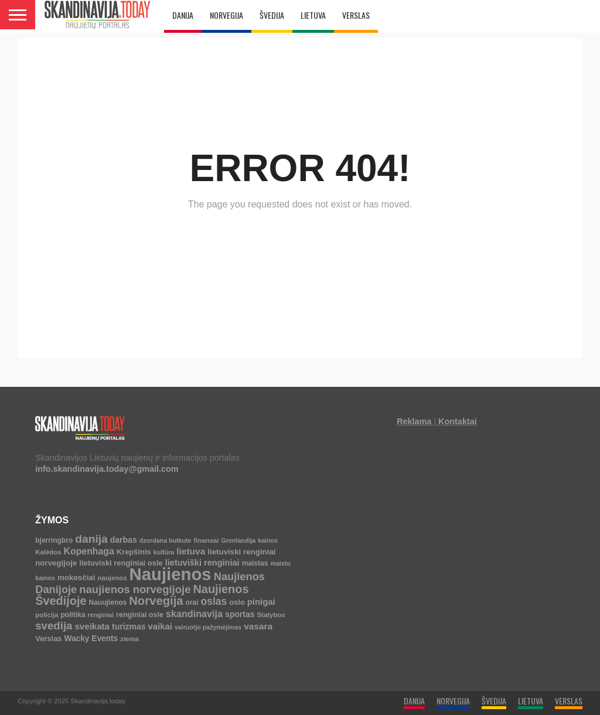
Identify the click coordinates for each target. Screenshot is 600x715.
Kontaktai (457, 421)
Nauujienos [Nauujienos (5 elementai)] (107, 602)
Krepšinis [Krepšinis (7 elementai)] (134, 551)
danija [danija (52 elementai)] (91, 539)
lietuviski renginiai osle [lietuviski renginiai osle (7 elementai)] (120, 563)
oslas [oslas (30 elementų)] (214, 601)
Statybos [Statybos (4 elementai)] (271, 614)
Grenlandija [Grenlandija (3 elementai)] (238, 540)
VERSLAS (356, 15)
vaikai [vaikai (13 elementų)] (160, 626)
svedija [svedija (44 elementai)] (53, 625)
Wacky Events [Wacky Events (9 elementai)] (91, 638)
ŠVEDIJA (272, 15)
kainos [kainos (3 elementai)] (268, 540)
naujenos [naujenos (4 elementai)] (112, 577)
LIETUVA (313, 15)
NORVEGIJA (226, 15)
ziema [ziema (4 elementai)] (129, 638)
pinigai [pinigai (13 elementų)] (261, 602)
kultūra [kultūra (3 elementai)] (164, 552)
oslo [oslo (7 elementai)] (237, 602)
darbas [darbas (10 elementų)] (123, 539)
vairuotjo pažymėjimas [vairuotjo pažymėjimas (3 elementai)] (208, 627)
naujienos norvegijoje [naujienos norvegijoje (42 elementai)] (134, 589)
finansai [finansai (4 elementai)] (206, 540)
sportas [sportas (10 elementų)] (240, 614)
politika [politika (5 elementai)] (73, 615)
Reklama (414, 421)
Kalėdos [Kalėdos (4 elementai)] (48, 552)
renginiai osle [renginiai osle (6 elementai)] (139, 615)
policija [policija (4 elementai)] (46, 614)
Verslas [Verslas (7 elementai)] (48, 638)
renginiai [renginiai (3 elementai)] (101, 614)
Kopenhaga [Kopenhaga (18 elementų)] (89, 551)
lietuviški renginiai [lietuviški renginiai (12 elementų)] (202, 562)
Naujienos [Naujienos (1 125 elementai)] (170, 574)
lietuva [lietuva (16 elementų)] (190, 551)
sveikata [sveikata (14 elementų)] (92, 626)
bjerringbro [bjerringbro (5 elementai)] (54, 540)
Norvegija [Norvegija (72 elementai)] (156, 600)
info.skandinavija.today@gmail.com (106, 469)
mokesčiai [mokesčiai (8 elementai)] (76, 577)
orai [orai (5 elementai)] (192, 602)
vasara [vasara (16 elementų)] (258, 626)
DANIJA (182, 15)
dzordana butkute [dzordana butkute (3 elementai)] (165, 540)
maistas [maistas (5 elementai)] (255, 563)
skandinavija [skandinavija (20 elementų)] (194, 613)
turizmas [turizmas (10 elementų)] (129, 626)
